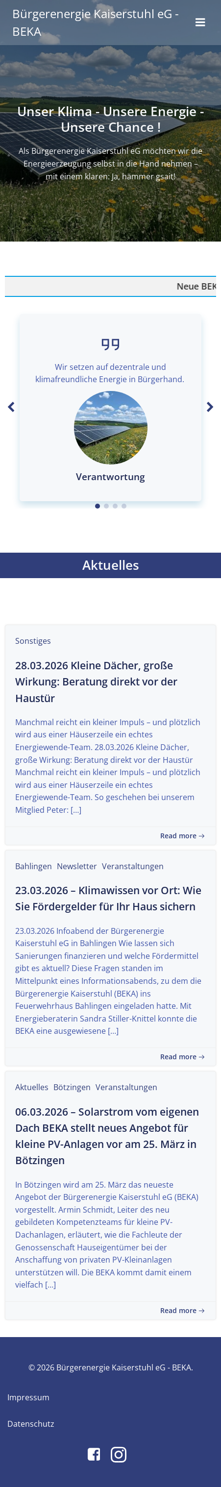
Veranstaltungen (133, 866)
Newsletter (77, 866)
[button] (97, 506)
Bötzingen (72, 1087)
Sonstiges (33, 640)
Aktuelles (32, 1087)
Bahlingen (33, 866)
